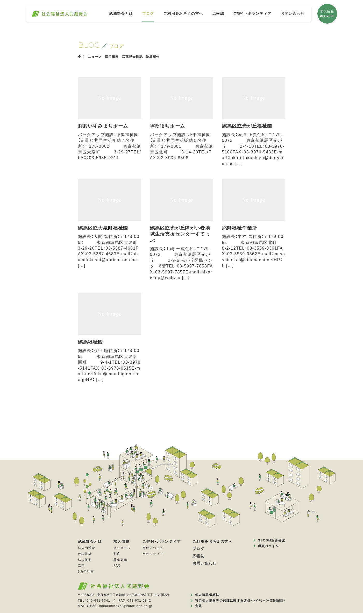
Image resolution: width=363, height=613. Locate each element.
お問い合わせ (292, 13)
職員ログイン (268, 546)
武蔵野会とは (121, 13)
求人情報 (327, 14)
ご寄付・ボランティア (252, 13)
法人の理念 (86, 548)
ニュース (95, 57)
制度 (116, 554)
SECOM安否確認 (271, 540)
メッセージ (122, 548)
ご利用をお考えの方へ (183, 13)
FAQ (117, 565)
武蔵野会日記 (132, 57)
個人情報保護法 (207, 595)
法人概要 (85, 560)
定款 (198, 606)
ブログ (148, 13)
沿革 (81, 565)
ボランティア (153, 554)
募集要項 (120, 560)
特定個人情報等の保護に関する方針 (240, 600)
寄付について (153, 548)
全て (81, 57)
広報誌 (218, 13)
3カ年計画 (86, 571)
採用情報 (112, 57)
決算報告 (153, 57)
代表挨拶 (85, 554)
